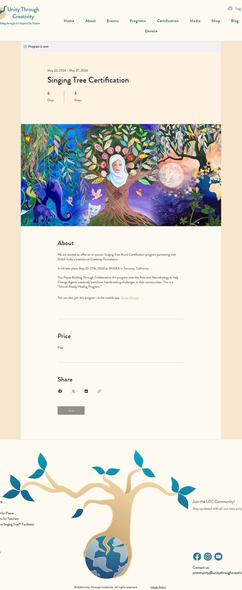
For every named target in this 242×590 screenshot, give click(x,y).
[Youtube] (218, 557)
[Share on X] (73, 391)
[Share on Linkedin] (86, 391)
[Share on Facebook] (60, 391)
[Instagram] (207, 557)
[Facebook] (197, 557)
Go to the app (130, 297)
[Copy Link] (99, 391)
